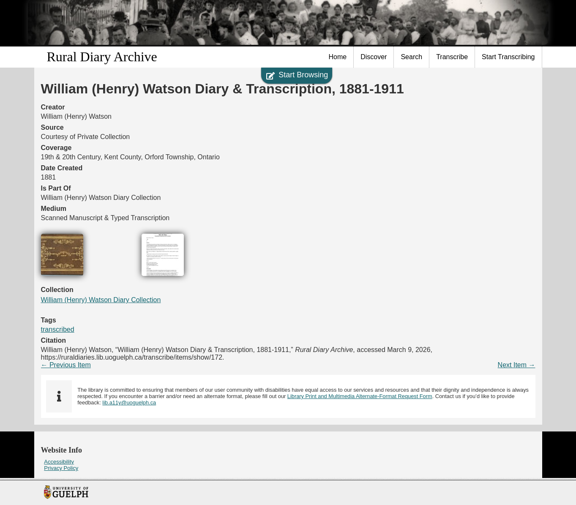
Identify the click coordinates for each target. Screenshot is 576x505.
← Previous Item (66, 365)
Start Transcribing (508, 56)
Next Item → (516, 365)
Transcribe (452, 56)
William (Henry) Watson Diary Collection (101, 299)
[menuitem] (338, 57)
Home (338, 56)
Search (411, 56)
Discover (373, 56)
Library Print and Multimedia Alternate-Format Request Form (359, 396)
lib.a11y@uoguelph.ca (129, 402)
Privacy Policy (61, 468)
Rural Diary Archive (102, 56)
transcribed (57, 329)
